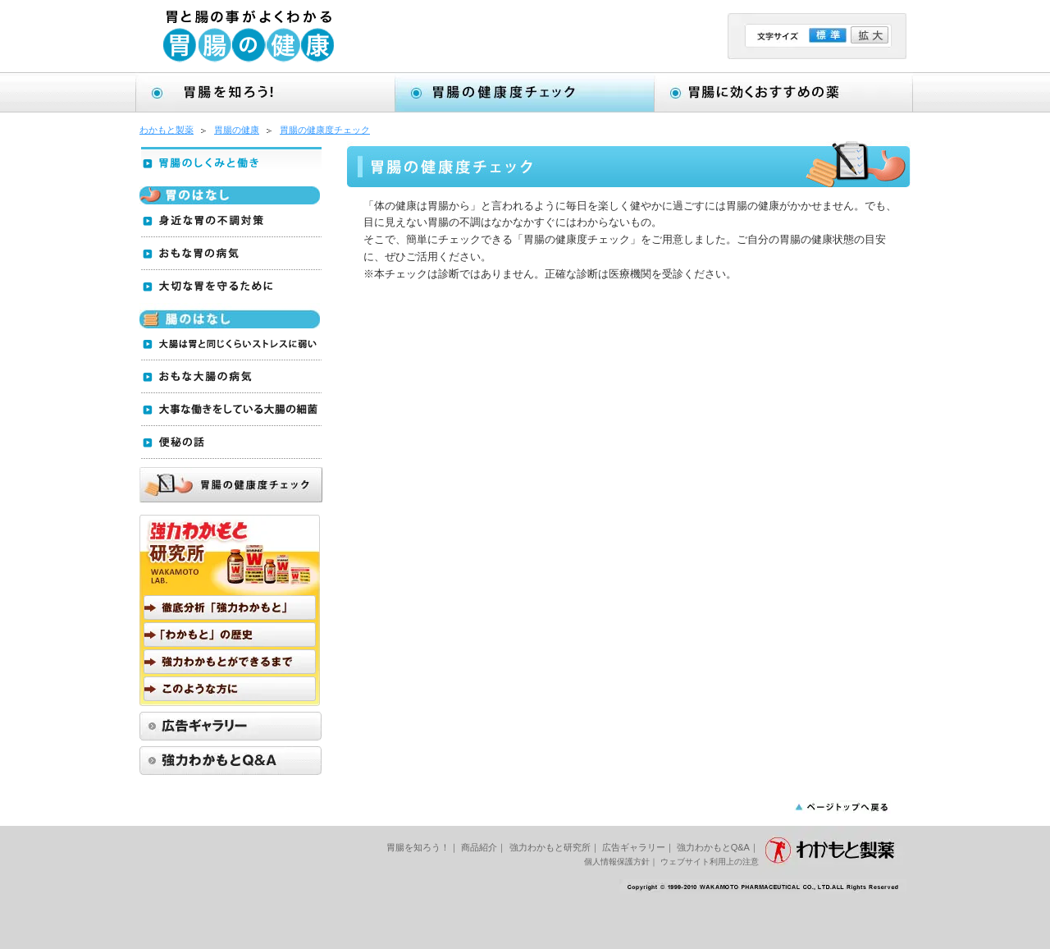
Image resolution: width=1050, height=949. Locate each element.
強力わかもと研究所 (550, 847)
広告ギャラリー (633, 847)
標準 (828, 35)
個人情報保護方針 (617, 861)
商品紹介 (479, 847)
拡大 (869, 35)
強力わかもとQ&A (713, 847)
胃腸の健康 (236, 130)
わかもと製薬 (166, 130)
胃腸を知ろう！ (418, 847)
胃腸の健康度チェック (325, 130)
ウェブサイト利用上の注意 (709, 861)
